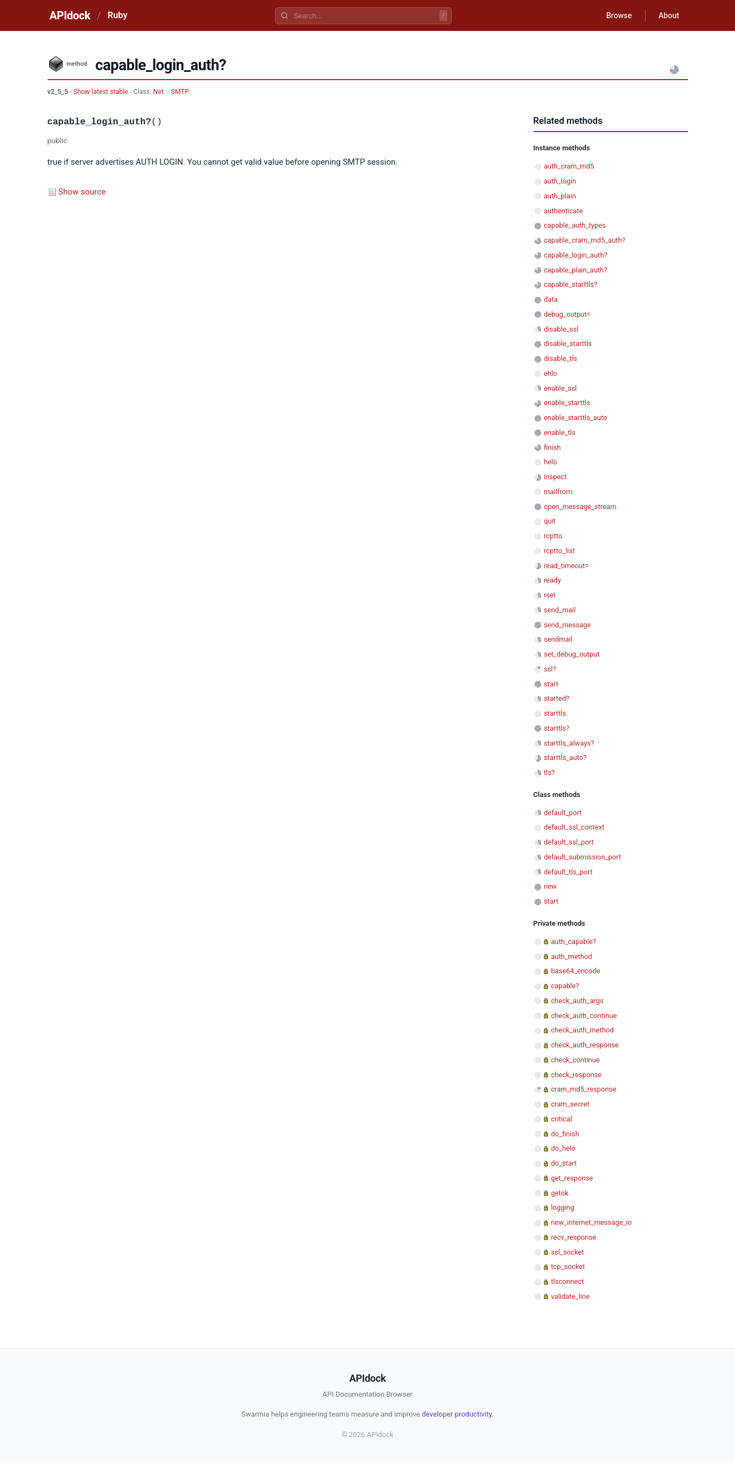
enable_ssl (560, 388)
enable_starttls (567, 402)
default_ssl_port (569, 842)
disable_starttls (568, 343)
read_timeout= (566, 566)
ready (552, 580)
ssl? (550, 669)
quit (550, 521)
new (550, 886)
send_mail (560, 610)
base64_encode (575, 971)
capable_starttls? (570, 284)
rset (550, 595)
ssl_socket (567, 1252)
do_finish (565, 1134)
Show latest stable (101, 92)
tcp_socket (568, 1266)
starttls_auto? (565, 757)
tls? (549, 772)
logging (562, 1207)
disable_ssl (561, 329)
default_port (563, 813)
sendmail (558, 639)
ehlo (550, 373)
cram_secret (570, 1104)
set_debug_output (572, 654)
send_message (567, 625)
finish (552, 447)
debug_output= (567, 314)
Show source (82, 192)
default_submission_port (582, 857)
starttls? (556, 728)
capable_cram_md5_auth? (585, 240)
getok (560, 1193)
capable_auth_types (575, 225)
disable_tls (560, 358)
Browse (618, 15)
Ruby (118, 15)
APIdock (70, 15)
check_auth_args (577, 1001)
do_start (564, 1163)
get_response (572, 1178)
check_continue (575, 1060)
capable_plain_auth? (575, 270)
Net (158, 92)
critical (561, 1119)
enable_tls (559, 432)
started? (556, 698)
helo (550, 462)
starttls (555, 713)
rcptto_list (559, 551)
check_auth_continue (584, 1015)
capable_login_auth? (575, 255)
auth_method (572, 956)
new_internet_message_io (591, 1222)
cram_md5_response (583, 1089)
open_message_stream (580, 506)
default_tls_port (568, 872)
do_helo (563, 1148)
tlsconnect (567, 1281)
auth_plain (560, 196)
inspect (555, 477)
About (668, 15)
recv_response (573, 1237)
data (551, 299)
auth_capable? (573, 941)
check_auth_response (585, 1045)
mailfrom (558, 491)
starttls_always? (569, 743)
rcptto (553, 536)
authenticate (563, 211)
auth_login (560, 181)
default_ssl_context (574, 827)
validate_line (570, 1296)
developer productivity (457, 1414)
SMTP (180, 92)
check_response (576, 1075)
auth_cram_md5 (569, 166)
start (551, 684)
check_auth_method (582, 1030)
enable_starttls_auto (575, 417)
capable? (565, 986)
